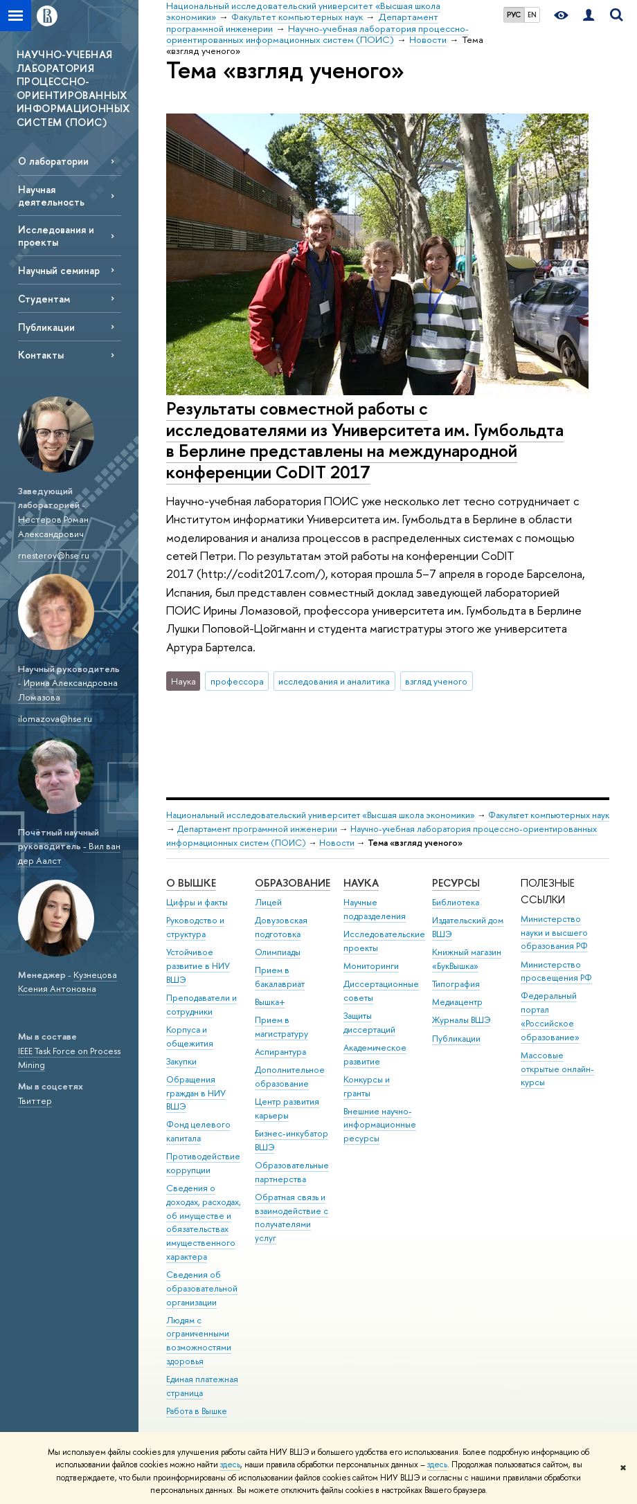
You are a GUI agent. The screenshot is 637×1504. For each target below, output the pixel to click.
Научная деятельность (51, 195)
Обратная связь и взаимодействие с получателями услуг (291, 1217)
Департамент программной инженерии (257, 829)
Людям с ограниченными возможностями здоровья (198, 1340)
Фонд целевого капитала (198, 1131)
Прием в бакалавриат (280, 977)
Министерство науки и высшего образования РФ (554, 932)
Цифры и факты (197, 902)
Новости (337, 843)
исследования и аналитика (334, 681)
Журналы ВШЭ (461, 1020)
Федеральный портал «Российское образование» (550, 1016)
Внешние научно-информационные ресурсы (379, 1125)
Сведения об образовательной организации (201, 1288)
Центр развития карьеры (287, 1108)
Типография (456, 984)
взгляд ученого (436, 681)
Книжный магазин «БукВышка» (466, 959)
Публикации (46, 327)
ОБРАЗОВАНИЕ (292, 883)
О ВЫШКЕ (191, 883)
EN (532, 14)
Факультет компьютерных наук (548, 815)
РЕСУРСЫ (456, 883)
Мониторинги (371, 966)
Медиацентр (457, 1002)
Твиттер (35, 1100)
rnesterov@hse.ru (53, 555)
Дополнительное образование (290, 1076)
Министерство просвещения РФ (556, 971)
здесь (230, 1464)
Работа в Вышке (196, 1411)
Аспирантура (280, 1052)
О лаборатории (53, 160)
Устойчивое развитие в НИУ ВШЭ (198, 966)
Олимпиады (277, 952)
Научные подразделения (374, 909)
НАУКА (361, 883)
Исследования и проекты (56, 235)
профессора (237, 681)
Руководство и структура (195, 927)
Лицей (268, 902)
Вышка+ (270, 1002)
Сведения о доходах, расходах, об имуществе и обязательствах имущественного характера (203, 1222)
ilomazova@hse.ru (55, 718)
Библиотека (455, 902)
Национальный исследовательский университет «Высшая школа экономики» (320, 815)
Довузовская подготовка (281, 927)
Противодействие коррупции (203, 1163)
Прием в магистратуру (281, 1027)
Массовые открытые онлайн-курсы (557, 1069)
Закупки (181, 1061)
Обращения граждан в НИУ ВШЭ (196, 1093)
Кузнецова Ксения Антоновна (67, 981)
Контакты (41, 354)
